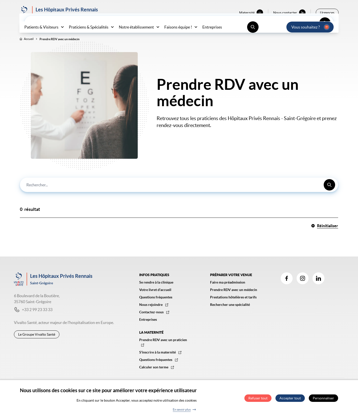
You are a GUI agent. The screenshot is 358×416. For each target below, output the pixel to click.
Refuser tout (258, 399)
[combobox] (179, 195)
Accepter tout (290, 399)
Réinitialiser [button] (324, 236)
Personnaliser (323, 399)
